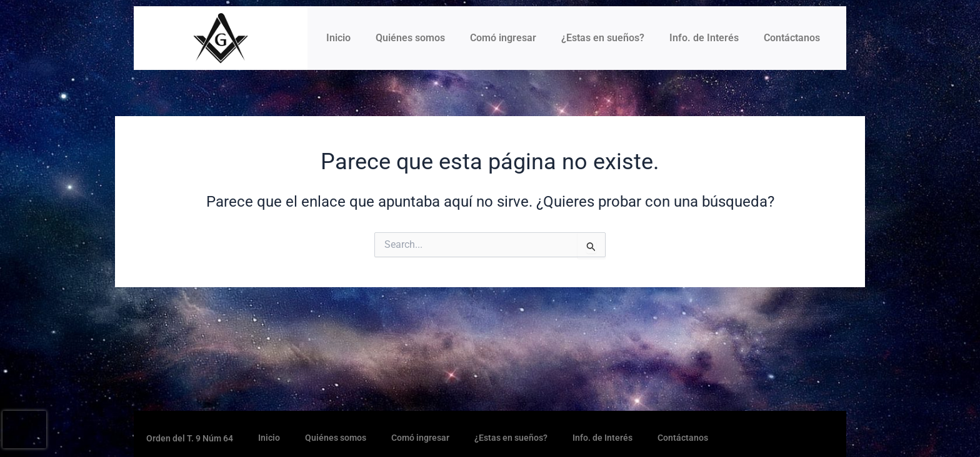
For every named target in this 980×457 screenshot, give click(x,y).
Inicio (338, 38)
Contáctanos (792, 38)
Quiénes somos (410, 38)
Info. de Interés (704, 38)
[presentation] (24, 429)
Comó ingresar (503, 38)
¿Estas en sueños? (602, 38)
